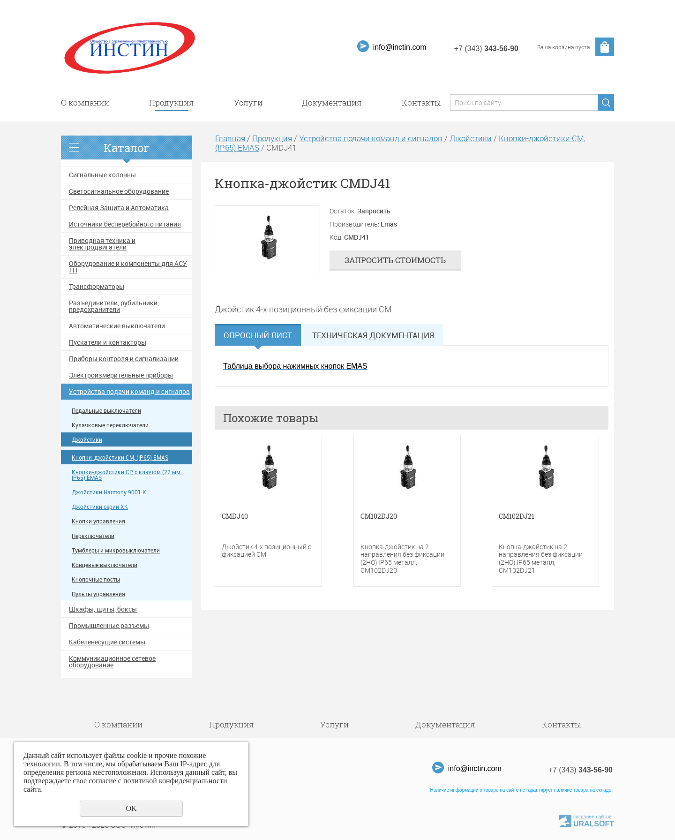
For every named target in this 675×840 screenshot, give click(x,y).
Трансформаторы (96, 286)
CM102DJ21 (516, 517)
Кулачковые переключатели (110, 425)
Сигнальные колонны (102, 175)
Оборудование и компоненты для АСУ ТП (128, 266)
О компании (85, 102)
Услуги (248, 102)
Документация (332, 102)
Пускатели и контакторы (107, 342)
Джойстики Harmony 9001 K (109, 492)
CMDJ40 (235, 517)
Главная (230, 138)
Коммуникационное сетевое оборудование (112, 661)
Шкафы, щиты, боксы (103, 609)
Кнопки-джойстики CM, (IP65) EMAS (120, 457)
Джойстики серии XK (100, 506)
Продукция (171, 102)
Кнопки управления (98, 521)
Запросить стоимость (395, 260)
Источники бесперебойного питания (125, 224)
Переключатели (93, 535)
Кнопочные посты (96, 579)
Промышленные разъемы (109, 625)
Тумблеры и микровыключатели (116, 550)
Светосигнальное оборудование (119, 191)
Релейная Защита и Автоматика (119, 208)
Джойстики (87, 439)
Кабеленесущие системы (107, 642)
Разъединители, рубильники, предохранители (114, 306)
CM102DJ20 (378, 517)
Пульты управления (98, 594)
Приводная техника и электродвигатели (102, 243)
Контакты (421, 102)
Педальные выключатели (106, 410)
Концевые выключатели (104, 564)
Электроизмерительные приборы (121, 375)
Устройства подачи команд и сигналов (129, 391)
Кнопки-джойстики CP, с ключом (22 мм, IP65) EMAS (126, 475)
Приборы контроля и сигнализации (124, 359)
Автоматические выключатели (117, 326)
